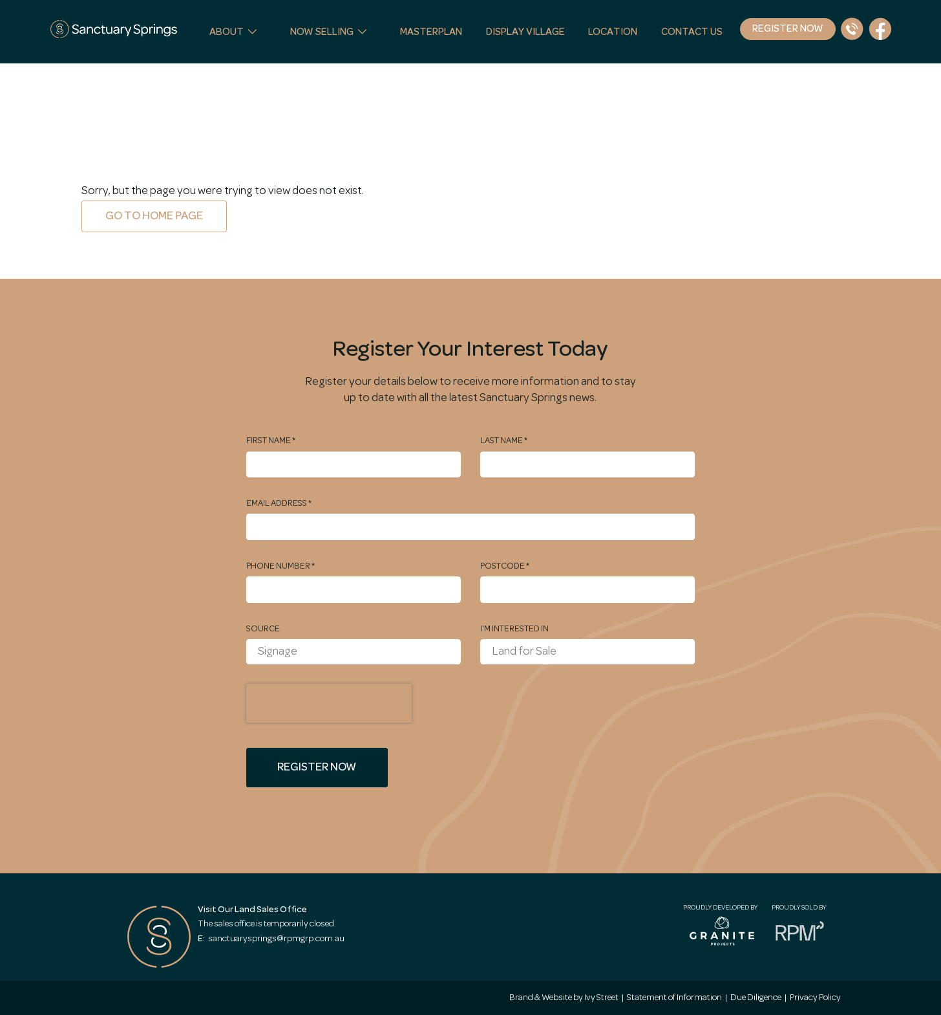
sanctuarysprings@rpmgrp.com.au (271, 938)
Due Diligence (755, 997)
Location (612, 32)
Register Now (787, 28)
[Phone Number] (851, 29)
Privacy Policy (815, 997)
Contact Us (692, 32)
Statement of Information (674, 997)
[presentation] (329, 703)
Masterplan (431, 32)
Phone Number (280, 566)
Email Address (279, 503)
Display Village (525, 32)
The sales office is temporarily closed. (267, 923)
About (226, 32)
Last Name (503, 440)
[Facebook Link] (880, 29)
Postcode (504, 566)
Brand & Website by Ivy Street (564, 997)
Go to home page (154, 216)
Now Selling (322, 32)
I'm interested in (514, 628)
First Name (270, 440)
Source (263, 628)
